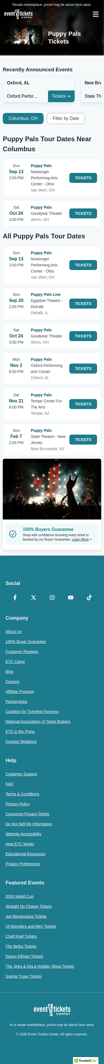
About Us (14, 631)
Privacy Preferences (23, 864)
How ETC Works (20, 844)
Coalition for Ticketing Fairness (32, 711)
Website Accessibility (24, 834)
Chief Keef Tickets (21, 936)
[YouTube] (70, 598)
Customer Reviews (22, 651)
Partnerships (16, 701)
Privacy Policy (18, 804)
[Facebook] (15, 598)
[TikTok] (89, 598)
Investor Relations (21, 741)
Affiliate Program (20, 691)
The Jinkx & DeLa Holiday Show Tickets (40, 966)
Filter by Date (66, 118)
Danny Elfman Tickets (24, 956)
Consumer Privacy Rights (27, 814)
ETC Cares (15, 661)
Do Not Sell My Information (29, 824)
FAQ (9, 784)
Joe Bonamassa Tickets (26, 916)
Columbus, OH (23, 118)
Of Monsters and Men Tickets (31, 926)
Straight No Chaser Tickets (29, 906)
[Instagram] (52, 598)
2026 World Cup (20, 896)
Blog (9, 671)
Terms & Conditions (22, 794)
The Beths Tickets (21, 946)
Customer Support (21, 774)
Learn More (82, 539)
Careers (12, 681)
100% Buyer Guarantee (26, 641)
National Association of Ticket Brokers (38, 721)
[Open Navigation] (95, 14)
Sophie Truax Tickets (24, 976)
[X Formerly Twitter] (33, 598)
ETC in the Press (20, 731)
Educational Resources (25, 854)
